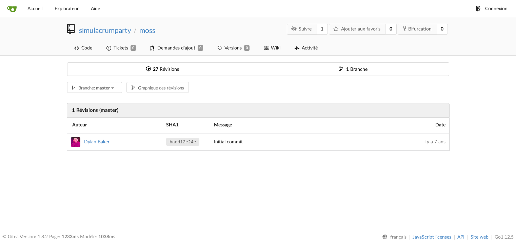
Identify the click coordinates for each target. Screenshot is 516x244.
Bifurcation (417, 29)
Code (83, 48)
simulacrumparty (105, 30)
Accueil (34, 8)
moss (147, 30)
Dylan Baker (97, 142)
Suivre (301, 29)
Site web (480, 237)
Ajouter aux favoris (356, 29)
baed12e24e (183, 142)
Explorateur (67, 8)
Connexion (492, 9)
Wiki (272, 48)
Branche (353, 69)
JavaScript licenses (432, 237)
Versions (233, 48)
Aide (95, 8)
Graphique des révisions (158, 88)
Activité (306, 48)
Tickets (121, 48)
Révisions (162, 69)
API (460, 237)
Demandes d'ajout (176, 48)
